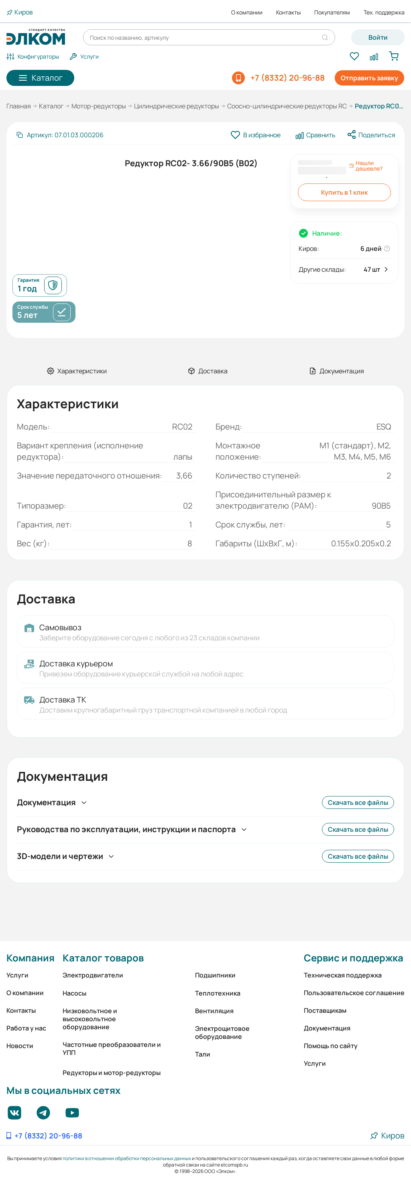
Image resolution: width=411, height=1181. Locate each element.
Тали (202, 1054)
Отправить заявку (369, 77)
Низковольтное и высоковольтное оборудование (90, 1019)
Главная (18, 106)
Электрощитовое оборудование (222, 1032)
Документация (327, 1028)
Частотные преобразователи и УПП (112, 1049)
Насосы (74, 993)
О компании (246, 12)
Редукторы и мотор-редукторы (112, 1073)
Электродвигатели (93, 975)
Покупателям (332, 12)
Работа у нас (26, 1028)
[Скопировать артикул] (60, 135)
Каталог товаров (103, 957)
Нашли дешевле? (366, 165)
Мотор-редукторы (98, 106)
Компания (30, 957)
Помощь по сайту (331, 1046)
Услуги (17, 975)
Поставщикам (325, 1010)
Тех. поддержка (384, 12)
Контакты (288, 12)
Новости (19, 1046)
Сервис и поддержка (353, 957)
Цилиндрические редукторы (176, 106)
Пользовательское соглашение (354, 993)
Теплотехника (217, 993)
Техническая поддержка (343, 975)
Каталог (51, 106)
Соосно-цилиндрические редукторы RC (287, 106)
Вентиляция (214, 1011)
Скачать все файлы (358, 802)
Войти (378, 37)
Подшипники (215, 975)
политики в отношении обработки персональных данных (127, 1158)
